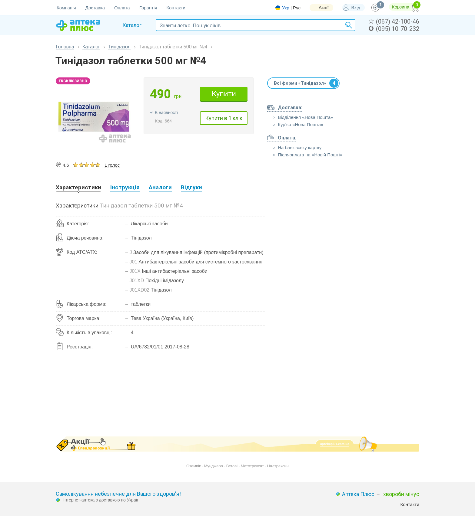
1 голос (112, 165)
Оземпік (193, 466)
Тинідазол (119, 46)
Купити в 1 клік (223, 118)
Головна (65, 46)
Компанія (66, 7)
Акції (324, 7)
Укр (285, 7)
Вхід (355, 7)
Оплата (122, 7)
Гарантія (148, 7)
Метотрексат (252, 466)
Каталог (91, 46)
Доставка (95, 7)
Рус (297, 7)
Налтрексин (278, 466)
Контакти (176, 7)
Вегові (232, 466)
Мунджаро (213, 466)
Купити (224, 94)
